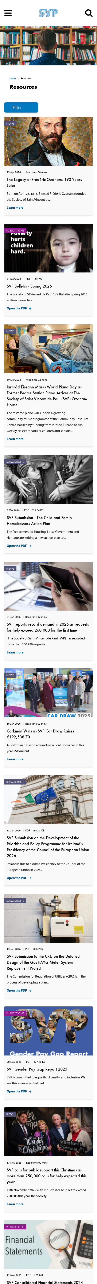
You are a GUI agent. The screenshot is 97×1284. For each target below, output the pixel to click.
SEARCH (89, 13)
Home (13, 78)
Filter (17, 107)
